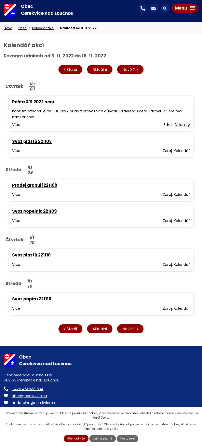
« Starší (70, 69)
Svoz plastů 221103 (32, 141)
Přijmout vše (76, 438)
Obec (22, 28)
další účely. (101, 418)
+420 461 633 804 (27, 388)
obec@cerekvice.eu (29, 395)
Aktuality (182, 124)
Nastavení (127, 438)
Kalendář (182, 150)
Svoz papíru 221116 (31, 299)
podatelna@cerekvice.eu (34, 402)
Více (16, 124)
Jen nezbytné (102, 438)
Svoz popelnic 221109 (34, 211)
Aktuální (100, 69)
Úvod (8, 28)
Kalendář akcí (43, 28)
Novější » (130, 69)
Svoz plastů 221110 (31, 255)
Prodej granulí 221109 (34, 185)
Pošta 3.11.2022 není (33, 102)
